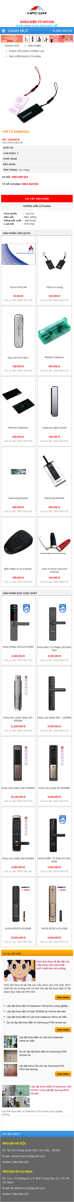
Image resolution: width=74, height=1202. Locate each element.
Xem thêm (63, 997)
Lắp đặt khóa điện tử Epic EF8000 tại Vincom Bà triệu (36, 1011)
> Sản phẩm (32, 45)
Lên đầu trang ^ (11, 1133)
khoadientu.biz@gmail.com (28, 1188)
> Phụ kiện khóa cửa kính (22, 56)
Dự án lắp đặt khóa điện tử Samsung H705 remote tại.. (37, 1022)
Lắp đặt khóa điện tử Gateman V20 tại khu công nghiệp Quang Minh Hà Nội (51, 1090)
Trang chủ (11, 45)
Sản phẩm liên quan (16, 233)
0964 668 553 (15, 176)
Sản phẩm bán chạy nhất (20, 593)
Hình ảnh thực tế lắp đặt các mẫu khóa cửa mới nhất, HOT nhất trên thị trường (53, 965)
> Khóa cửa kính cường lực (24, 51)
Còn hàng (16, 169)
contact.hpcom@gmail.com (28, 1156)
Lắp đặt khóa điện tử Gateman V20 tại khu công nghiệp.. (38, 1005)
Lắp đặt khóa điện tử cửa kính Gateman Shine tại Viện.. (37, 1017)
